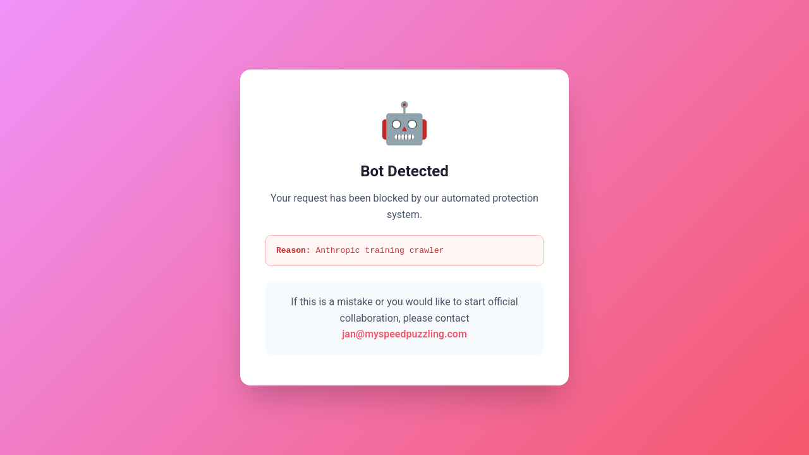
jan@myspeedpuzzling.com (404, 335)
